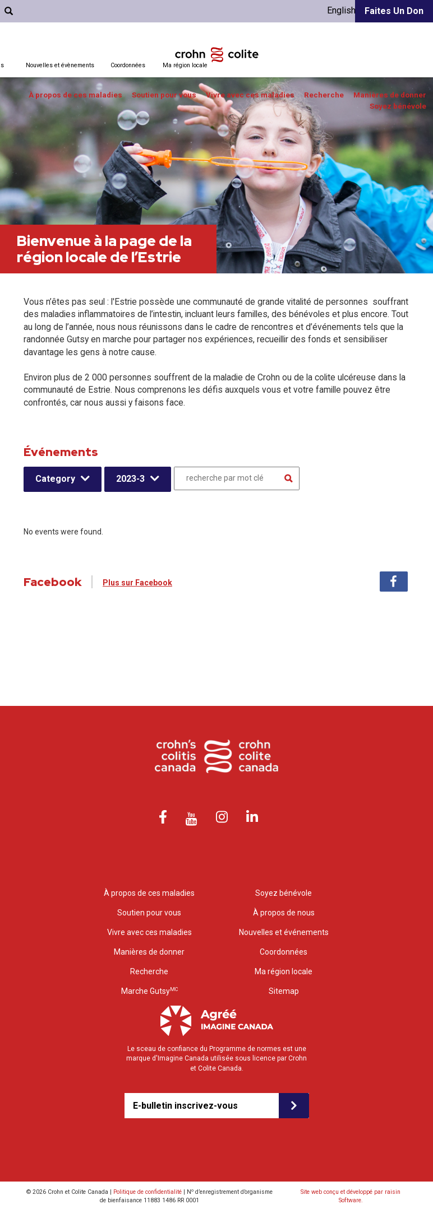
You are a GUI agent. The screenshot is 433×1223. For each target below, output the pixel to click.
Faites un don (394, 11)
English (341, 10)
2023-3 (130, 478)
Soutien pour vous (164, 95)
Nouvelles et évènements (60, 65)
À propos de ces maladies (75, 95)
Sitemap (284, 991)
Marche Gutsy (149, 991)
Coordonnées (127, 65)
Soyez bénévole (398, 106)
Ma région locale (185, 65)
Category (55, 478)
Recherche (324, 95)
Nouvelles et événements (284, 932)
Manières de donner (389, 95)
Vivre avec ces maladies (250, 95)
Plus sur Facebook (137, 582)
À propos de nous (284, 912)
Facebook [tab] (394, 581)
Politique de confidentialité (147, 1192)
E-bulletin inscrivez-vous (185, 1105)
